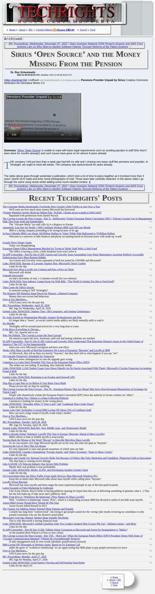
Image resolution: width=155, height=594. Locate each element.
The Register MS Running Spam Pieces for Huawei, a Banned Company (40, 294)
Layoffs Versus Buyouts (15, 482)
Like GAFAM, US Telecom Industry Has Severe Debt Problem (35, 464)
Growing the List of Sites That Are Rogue (24, 446)
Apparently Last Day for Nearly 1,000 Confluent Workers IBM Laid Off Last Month (46, 228)
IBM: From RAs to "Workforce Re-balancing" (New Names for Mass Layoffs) (43, 497)
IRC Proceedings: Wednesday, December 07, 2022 (38, 44)
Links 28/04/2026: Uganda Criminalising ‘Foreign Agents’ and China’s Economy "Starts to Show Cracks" (58, 452)
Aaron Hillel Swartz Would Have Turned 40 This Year (31, 503)
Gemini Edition (44, 30)
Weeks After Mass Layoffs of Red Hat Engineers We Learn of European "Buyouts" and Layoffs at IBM (56, 351)
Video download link (15, 81)
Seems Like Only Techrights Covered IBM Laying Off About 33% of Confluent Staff (47, 410)
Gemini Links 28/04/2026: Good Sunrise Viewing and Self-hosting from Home (44, 563)
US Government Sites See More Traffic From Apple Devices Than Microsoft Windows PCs (50, 476)
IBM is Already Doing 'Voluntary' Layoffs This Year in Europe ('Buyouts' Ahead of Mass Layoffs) (54, 434)
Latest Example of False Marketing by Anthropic (28, 488)
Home (12, 30)
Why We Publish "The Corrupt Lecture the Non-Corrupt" (32, 336)
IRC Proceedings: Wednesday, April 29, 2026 (26, 306)
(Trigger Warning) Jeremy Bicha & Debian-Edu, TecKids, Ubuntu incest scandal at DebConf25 (52, 213)
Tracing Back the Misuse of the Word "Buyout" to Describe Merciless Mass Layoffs (46, 440)
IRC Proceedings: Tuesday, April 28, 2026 (25, 422)
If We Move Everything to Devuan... (22, 330)
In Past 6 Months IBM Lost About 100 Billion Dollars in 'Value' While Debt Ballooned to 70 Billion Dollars (59, 234)
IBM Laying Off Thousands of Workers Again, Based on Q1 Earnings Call (41, 545)
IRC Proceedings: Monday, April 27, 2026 (25, 557)
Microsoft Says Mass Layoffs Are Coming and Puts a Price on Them (38, 270)
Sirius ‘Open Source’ (29, 151)
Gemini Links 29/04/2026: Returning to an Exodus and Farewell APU (39, 378)
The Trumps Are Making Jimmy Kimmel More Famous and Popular (38, 509)
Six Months (9, 324)
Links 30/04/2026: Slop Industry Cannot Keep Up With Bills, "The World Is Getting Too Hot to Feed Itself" (59, 282)
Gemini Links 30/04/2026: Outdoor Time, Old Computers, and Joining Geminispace (46, 312)
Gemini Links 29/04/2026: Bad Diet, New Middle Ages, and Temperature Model (44, 428)
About (22, 30)
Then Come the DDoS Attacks (18, 288)
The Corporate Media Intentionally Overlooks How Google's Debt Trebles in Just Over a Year (51, 207)
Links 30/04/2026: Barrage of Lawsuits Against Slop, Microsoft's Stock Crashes (44, 264)
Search (83, 30)
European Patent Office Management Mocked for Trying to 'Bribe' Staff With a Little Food (50, 249)
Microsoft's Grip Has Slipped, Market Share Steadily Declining (35, 518)
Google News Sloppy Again (17, 243)
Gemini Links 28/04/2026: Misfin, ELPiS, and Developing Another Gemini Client (45, 470)
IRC (31, 30)
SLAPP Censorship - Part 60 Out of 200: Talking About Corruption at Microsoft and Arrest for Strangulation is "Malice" (65, 530)
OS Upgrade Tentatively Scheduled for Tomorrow (28, 357)
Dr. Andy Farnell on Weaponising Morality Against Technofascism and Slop (42, 318)
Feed (92, 30)
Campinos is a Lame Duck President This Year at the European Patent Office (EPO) (46, 363)
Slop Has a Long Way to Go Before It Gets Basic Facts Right (34, 384)
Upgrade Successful (13, 276)
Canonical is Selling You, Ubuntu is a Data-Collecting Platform (35, 399)
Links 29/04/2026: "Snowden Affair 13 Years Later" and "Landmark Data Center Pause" (48, 405)
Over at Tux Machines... (15, 300)
